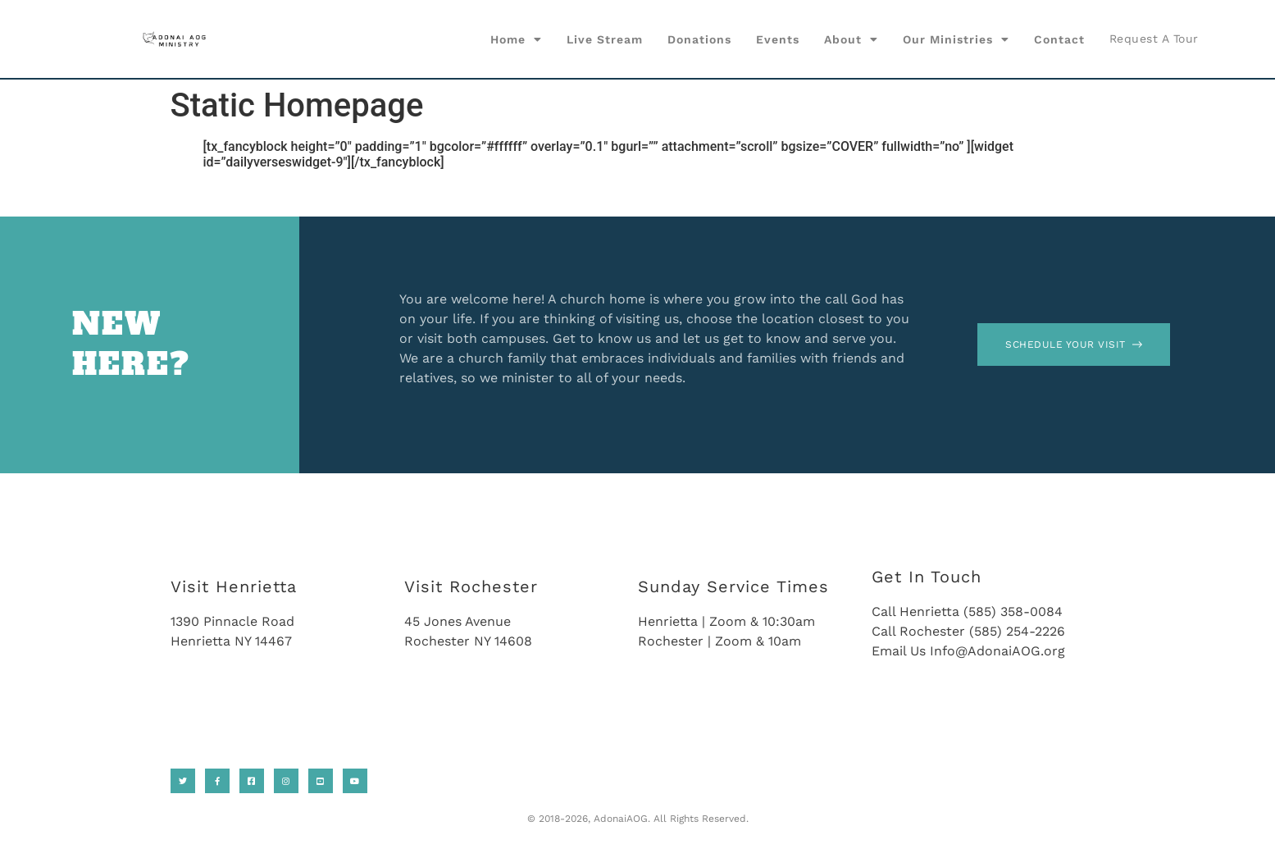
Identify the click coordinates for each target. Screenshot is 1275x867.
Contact (1059, 39)
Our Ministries (956, 39)
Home (516, 39)
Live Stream (605, 39)
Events (777, 39)
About (851, 39)
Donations (699, 39)
